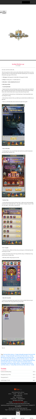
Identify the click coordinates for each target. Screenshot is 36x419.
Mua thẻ (13, 418)
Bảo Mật (26, 393)
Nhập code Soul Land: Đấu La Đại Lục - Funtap (24, 364)
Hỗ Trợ (9, 393)
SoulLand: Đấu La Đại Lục (18, 35)
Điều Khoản (20, 393)
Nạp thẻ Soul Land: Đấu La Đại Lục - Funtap (10, 357)
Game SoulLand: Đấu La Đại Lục (18, 392)
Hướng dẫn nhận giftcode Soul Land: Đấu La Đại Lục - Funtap (20, 358)
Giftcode (4, 418)
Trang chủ (3, 61)
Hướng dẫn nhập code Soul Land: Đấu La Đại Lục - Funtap (13, 360)
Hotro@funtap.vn (19, 397)
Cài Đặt (14, 393)
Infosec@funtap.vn (21, 398)
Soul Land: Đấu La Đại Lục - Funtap (10, 354)
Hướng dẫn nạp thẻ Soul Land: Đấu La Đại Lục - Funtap (21, 355)
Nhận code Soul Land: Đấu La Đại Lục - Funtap (14, 363)
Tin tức (7, 61)
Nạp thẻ (22, 418)
